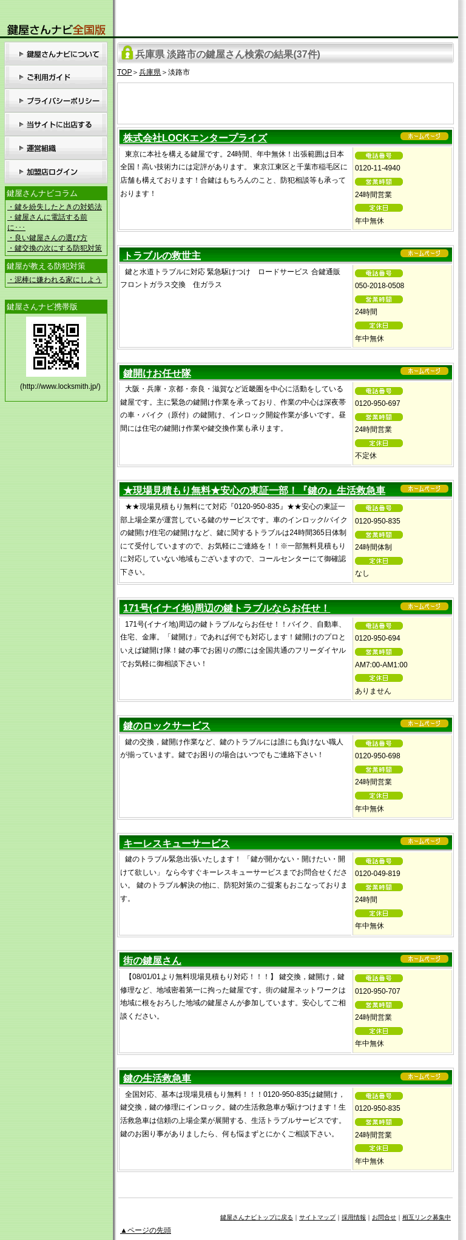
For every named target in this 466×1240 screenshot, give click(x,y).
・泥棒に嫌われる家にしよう (54, 279)
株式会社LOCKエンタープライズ (195, 138)
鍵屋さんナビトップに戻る (256, 1217)
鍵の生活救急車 (157, 1078)
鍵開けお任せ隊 (157, 373)
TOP (124, 72)
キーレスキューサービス (176, 843)
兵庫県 (150, 72)
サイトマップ (317, 1217)
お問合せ (384, 1217)
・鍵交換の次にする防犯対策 (54, 248)
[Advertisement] (286, 101)
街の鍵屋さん (152, 960)
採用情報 (354, 1217)
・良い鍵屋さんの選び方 (47, 238)
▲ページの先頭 (145, 1230)
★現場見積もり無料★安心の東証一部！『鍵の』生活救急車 (254, 490)
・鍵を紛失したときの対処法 (54, 207)
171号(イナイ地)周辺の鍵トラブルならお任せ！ (226, 608)
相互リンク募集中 (426, 1217)
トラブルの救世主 (162, 256)
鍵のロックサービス (167, 726)
